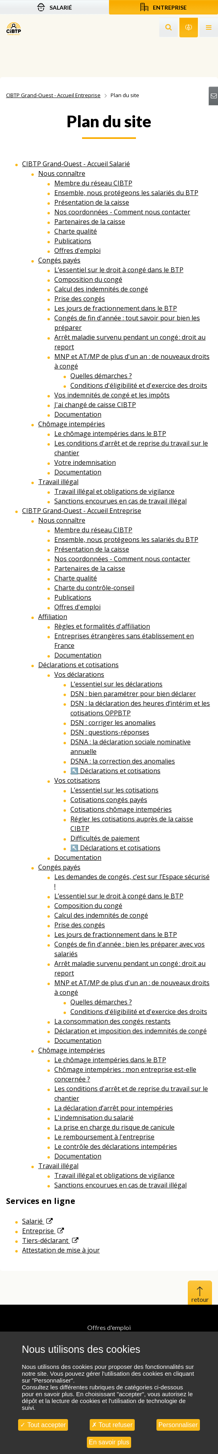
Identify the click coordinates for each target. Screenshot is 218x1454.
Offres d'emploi (109, 1327)
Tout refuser (112, 1424)
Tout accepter (43, 1424)
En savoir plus (109, 1442)
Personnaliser (178, 1424)
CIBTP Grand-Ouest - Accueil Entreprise (53, 95)
